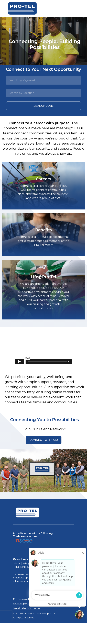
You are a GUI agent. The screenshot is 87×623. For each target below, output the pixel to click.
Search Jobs (43, 105)
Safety (25, 563)
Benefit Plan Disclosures (26, 608)
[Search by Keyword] (43, 80)
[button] (43, 440)
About (17, 563)
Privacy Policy (21, 566)
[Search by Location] (43, 93)
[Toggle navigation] (79, 5)
